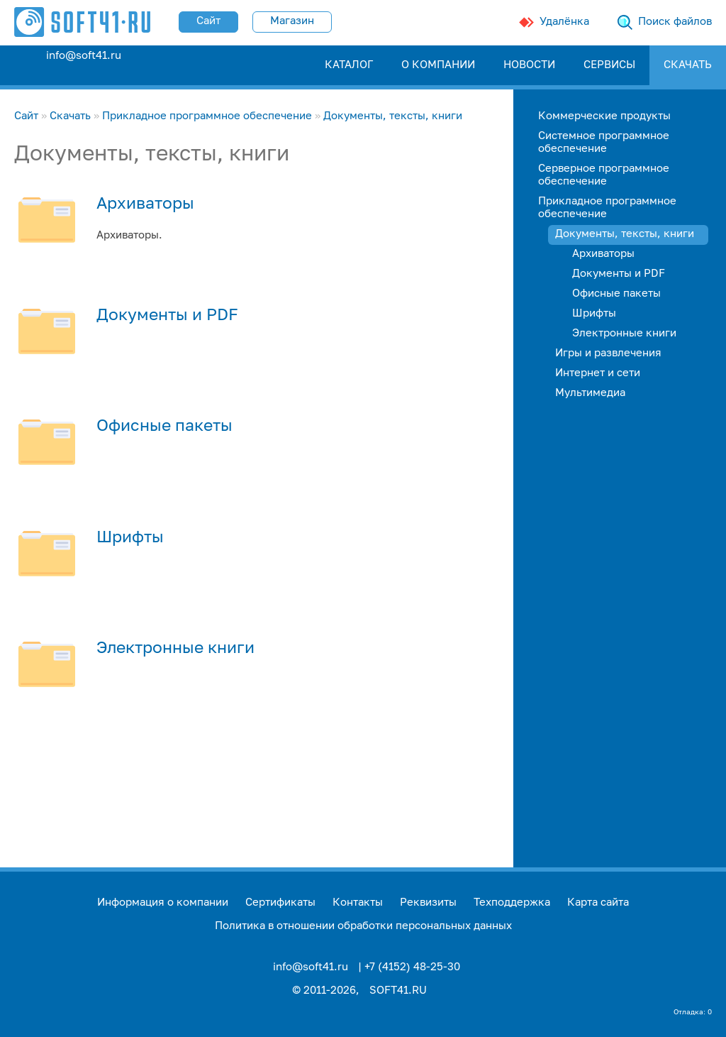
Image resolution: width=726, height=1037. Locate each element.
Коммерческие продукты (604, 116)
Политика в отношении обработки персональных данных (363, 926)
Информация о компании (162, 902)
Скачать (70, 116)
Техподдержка (512, 902)
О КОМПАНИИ (438, 65)
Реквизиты (428, 902)
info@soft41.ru (83, 55)
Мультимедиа (590, 393)
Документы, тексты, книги (392, 116)
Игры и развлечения (608, 353)
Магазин (292, 21)
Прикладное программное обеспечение (207, 116)
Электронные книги (175, 649)
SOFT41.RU (398, 990)
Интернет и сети (597, 373)
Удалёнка (564, 21)
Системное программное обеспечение (603, 142)
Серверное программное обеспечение (603, 175)
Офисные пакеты (164, 426)
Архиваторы (145, 204)
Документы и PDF (167, 316)
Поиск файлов (675, 21)
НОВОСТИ (529, 65)
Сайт (208, 21)
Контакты (358, 902)
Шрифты (130, 538)
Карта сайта (598, 902)
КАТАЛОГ (349, 65)
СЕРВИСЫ (609, 65)
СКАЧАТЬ (688, 65)
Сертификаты (280, 902)
